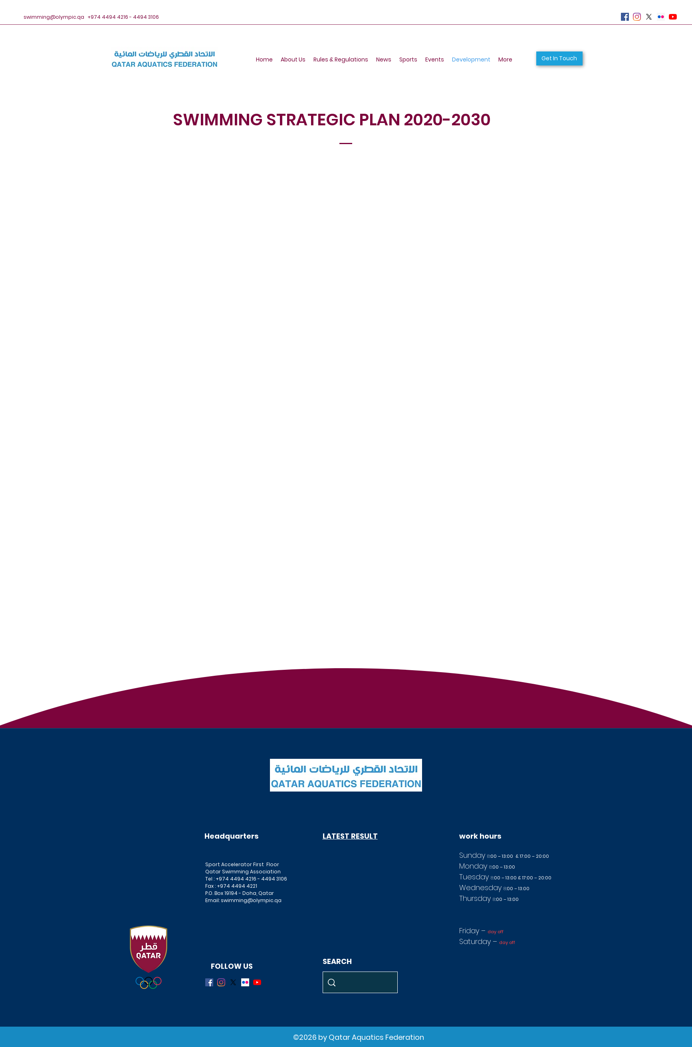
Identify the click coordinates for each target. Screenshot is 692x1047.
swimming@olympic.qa (54, 17)
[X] (649, 17)
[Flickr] (661, 17)
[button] (559, 58)
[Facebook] (625, 17)
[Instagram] (637, 17)
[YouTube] (673, 17)
